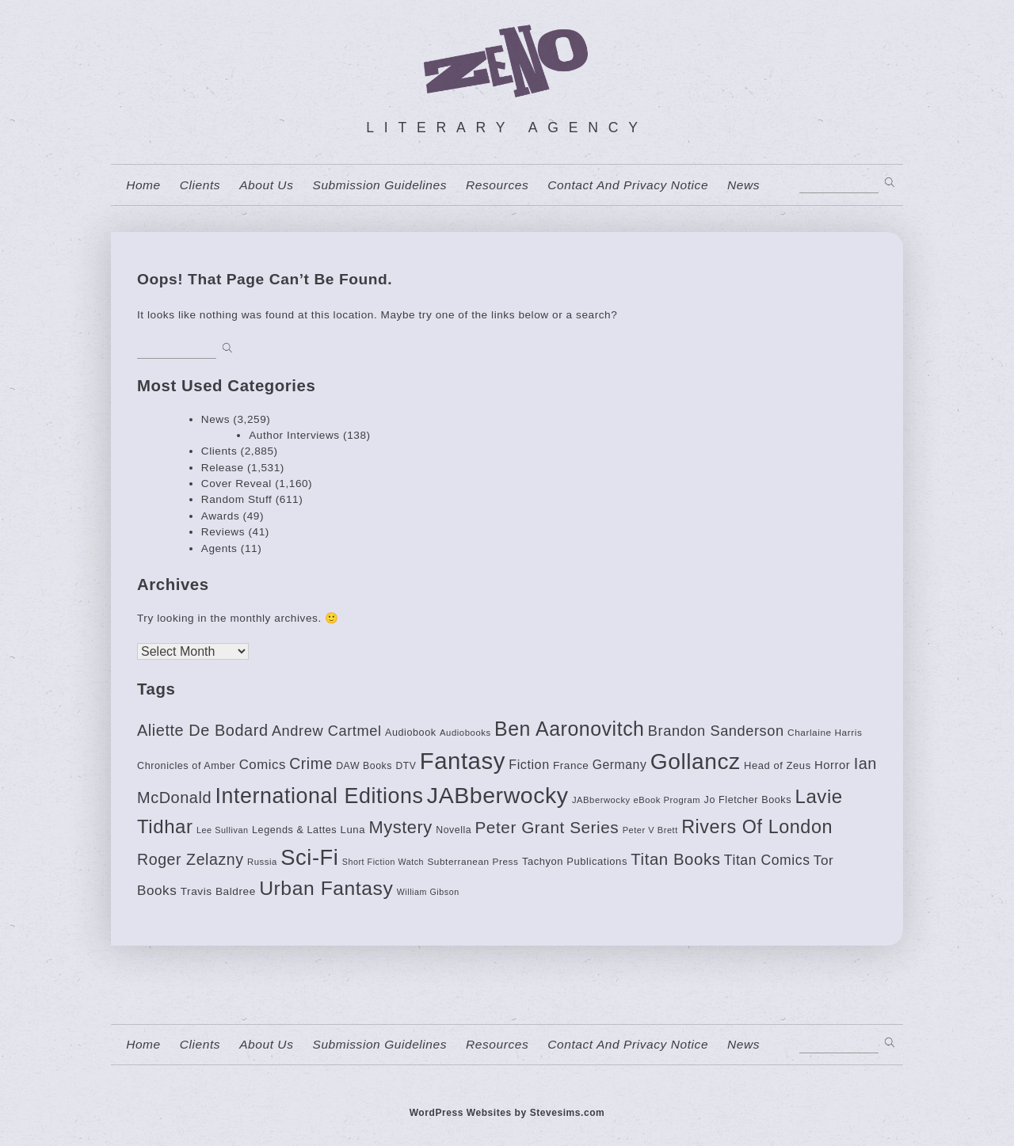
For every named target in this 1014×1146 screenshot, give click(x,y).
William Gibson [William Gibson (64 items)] (428, 892)
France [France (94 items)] (571, 765)
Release (222, 468)
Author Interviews (294, 435)
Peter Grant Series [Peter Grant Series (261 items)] (547, 827)
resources (497, 185)
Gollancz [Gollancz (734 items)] (695, 761)
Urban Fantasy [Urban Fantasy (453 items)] (326, 888)
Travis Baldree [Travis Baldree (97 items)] (218, 891)
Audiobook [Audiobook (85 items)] (410, 732)
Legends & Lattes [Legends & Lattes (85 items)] (294, 830)
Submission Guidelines (379, 185)
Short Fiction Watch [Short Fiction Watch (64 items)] (383, 861)
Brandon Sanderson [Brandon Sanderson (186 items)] (716, 730)
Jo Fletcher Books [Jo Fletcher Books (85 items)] (748, 799)
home (143, 185)
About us (266, 185)
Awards (220, 516)
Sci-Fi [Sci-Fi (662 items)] (309, 857)
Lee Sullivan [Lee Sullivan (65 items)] (222, 830)
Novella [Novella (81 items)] (453, 830)
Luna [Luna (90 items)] (353, 830)
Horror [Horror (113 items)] (832, 765)
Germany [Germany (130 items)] (620, 764)
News (743, 185)
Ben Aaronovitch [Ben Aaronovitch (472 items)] (569, 729)
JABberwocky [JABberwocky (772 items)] (498, 795)
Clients (200, 185)
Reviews (223, 532)
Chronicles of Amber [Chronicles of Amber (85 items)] (186, 765)
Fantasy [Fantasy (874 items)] (462, 761)
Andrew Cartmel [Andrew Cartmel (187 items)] (327, 730)
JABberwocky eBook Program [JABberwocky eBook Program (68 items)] (636, 800)
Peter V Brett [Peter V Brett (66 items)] (650, 830)
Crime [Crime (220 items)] (311, 763)
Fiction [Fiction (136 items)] (529, 764)
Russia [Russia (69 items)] (262, 861)
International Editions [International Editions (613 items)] (319, 796)
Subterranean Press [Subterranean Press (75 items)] (472, 861)
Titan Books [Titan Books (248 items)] (675, 859)
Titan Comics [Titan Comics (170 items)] (767, 860)
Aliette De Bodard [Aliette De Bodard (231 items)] (203, 730)
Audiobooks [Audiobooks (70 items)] (465, 732)
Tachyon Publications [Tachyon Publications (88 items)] (574, 861)
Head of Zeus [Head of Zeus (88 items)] (777, 765)
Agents (219, 548)
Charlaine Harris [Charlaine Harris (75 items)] (824, 732)
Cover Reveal (236, 483)
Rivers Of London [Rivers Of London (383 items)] (757, 827)
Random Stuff (237, 499)
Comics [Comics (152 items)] (262, 764)
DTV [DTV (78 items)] (405, 765)
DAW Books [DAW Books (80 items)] (364, 765)
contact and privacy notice (627, 185)
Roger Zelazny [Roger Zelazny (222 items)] (190, 859)
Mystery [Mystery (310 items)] (400, 827)
